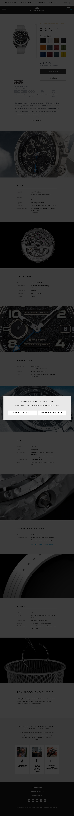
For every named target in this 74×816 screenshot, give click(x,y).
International (22, 413)
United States (52, 413)
